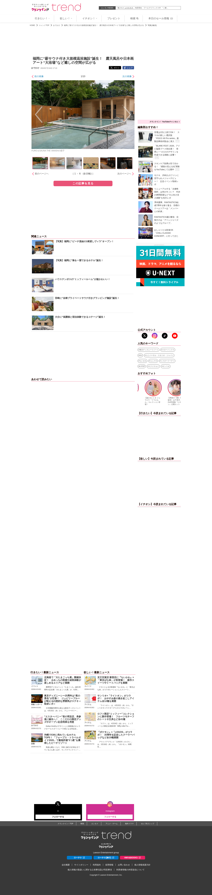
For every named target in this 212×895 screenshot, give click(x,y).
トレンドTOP (44, 25)
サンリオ (166, 366)
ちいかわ (143, 361)
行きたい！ (42, 18)
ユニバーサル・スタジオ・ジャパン (159, 355)
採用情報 (109, 865)
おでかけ (56, 25)
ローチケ (79, 857)
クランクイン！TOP (65, 824)
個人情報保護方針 (142, 865)
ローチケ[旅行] (106, 857)
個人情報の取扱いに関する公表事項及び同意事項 (90, 870)
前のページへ (42, 173)
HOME (32, 25)
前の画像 (39, 76)
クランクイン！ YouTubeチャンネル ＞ (165, 122)
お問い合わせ (124, 865)
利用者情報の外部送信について (130, 870)
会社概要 (66, 865)
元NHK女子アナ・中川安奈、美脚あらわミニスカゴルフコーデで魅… (143, 8)
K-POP (142, 366)
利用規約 (97, 865)
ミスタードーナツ (167, 361)
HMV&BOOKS (132, 857)
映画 (82, 824)
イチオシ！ (89, 18)
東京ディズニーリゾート (149, 350)
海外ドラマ (129, 824)
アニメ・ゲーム (112, 824)
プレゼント (113, 18)
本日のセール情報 (160, 18)
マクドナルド (154, 366)
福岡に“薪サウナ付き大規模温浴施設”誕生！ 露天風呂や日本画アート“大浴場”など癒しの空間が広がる (104, 25)
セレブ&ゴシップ (147, 824)
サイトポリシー (81, 865)
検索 (134, 18)
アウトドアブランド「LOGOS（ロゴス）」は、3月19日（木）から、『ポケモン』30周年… (115, 744)
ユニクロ (153, 361)
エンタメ (94, 824)
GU (141, 355)
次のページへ (124, 173)
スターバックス (168, 350)
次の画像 (127, 76)
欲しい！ (66, 18)
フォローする (58, 817)
